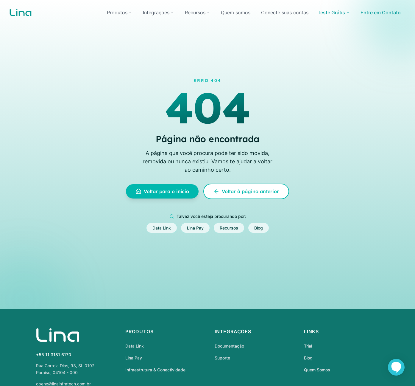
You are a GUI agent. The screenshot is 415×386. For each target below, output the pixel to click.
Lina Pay (195, 227)
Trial (308, 345)
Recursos (197, 12)
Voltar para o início (162, 191)
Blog (258, 227)
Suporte (222, 357)
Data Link (161, 227)
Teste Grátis (334, 12)
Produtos (119, 12)
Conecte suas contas (284, 12)
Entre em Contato (381, 12)
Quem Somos (317, 369)
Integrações (158, 12)
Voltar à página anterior (246, 191)
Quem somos (235, 12)
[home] (21, 12)
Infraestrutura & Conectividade (155, 369)
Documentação (229, 345)
